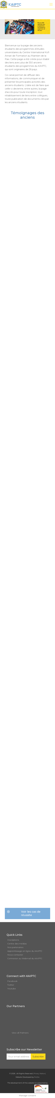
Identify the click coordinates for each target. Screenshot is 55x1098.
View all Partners (20, 1033)
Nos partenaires (15, 947)
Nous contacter (15, 955)
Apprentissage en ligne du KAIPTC (24, 951)
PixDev (37, 1077)
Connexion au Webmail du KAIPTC (24, 958)
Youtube (11, 988)
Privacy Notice (39, 1073)
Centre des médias (17, 943)
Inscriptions (13, 940)
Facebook (12, 981)
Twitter (10, 985)
